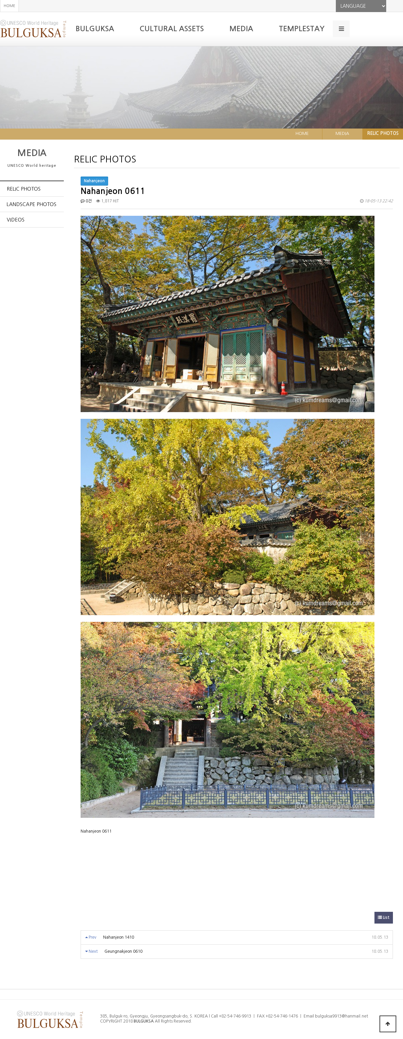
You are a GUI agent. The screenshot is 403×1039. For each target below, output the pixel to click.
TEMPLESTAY (301, 28)
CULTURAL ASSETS (172, 28)
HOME (9, 6)
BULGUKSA (95, 28)
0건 (86, 201)
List (384, 918)
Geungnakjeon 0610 (123, 951)
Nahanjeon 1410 (118, 937)
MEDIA (241, 28)
